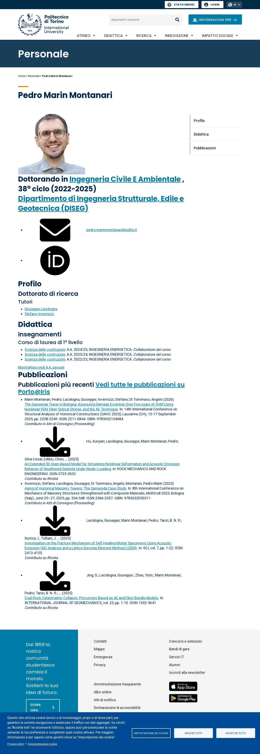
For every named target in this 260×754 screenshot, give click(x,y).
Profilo (29, 284)
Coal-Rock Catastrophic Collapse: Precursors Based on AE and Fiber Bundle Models (91, 598)
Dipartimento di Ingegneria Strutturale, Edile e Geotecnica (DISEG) (101, 203)
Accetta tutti (236, 733)
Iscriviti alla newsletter (187, 672)
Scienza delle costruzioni (45, 349)
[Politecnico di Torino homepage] (43, 24)
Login (215, 4)
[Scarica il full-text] (55, 441)
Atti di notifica (105, 700)
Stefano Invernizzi (39, 314)
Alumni (174, 665)
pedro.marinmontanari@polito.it (111, 230)
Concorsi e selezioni (185, 641)
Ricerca (144, 35)
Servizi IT (176, 657)
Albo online (103, 692)
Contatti (100, 641)
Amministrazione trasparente (117, 684)
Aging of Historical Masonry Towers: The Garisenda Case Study (75, 488)
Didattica (113, 35)
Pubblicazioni (42, 375)
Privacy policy (15, 743)
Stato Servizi (180, 4)
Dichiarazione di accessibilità (117, 708)
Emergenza (103, 657)
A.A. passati (41, 367)
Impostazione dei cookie (151, 733)
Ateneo (83, 35)
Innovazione (176, 35)
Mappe (99, 649)
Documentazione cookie (42, 743)
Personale (33, 76)
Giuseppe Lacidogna (41, 309)
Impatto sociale (217, 35)
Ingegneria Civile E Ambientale (125, 179)
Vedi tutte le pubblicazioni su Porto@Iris (101, 388)
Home (21, 76)
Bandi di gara (179, 649)
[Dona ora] (43, 707)
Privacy (100, 665)
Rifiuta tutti (193, 733)
